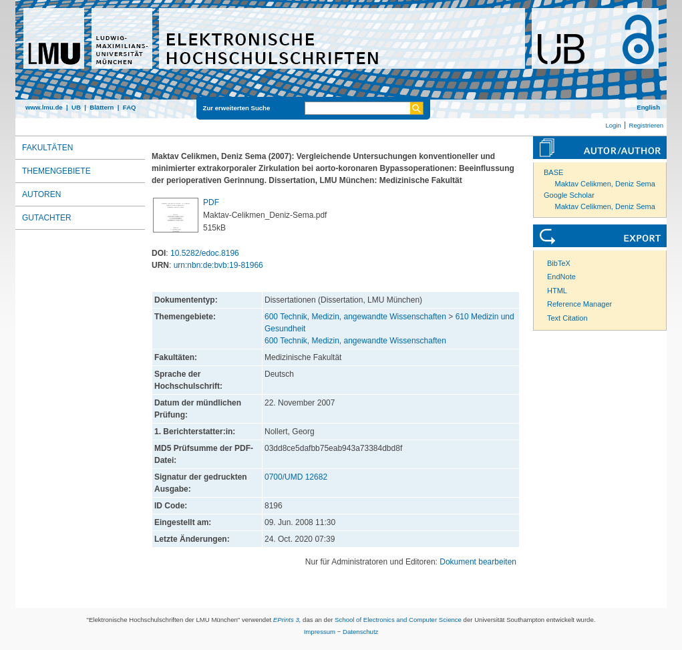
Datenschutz (360, 631)
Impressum (319, 631)
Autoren (41, 194)
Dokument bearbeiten (478, 561)
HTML (557, 291)
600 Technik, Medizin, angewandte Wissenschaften (355, 316)
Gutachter (46, 217)
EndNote (561, 277)
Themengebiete (56, 171)
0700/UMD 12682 (296, 477)
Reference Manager (579, 304)
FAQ (129, 107)
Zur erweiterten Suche (237, 108)
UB (76, 107)
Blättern (102, 107)
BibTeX (558, 263)
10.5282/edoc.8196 (204, 253)
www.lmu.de (44, 107)
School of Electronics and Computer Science (398, 619)
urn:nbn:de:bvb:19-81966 (218, 265)
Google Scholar (569, 195)
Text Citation (567, 318)
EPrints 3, (287, 619)
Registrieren (646, 125)
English (648, 107)
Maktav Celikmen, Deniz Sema (605, 184)
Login (613, 125)
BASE (553, 172)
